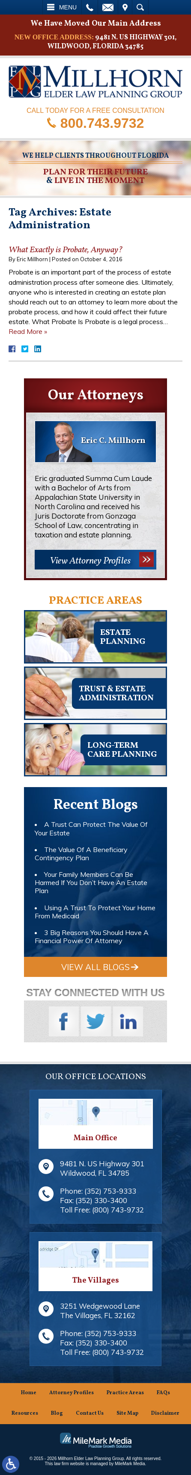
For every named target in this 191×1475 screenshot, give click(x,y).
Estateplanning (122, 637)
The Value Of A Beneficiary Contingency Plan (81, 853)
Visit (125, 7)
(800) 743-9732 (118, 1209)
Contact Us (90, 1413)
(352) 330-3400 (101, 1200)
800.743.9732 (102, 122)
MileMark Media (130, 1463)
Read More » (28, 331)
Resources (25, 1413)
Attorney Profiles (71, 1393)
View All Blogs (95, 967)
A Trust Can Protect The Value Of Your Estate (91, 828)
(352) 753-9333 (110, 1190)
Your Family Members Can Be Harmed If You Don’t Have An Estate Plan (91, 882)
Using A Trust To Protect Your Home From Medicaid (95, 911)
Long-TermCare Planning (122, 750)
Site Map (127, 1413)
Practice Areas (125, 1393)
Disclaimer (165, 1413)
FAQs (163, 1393)
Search (140, 7)
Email (108, 7)
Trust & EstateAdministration (116, 693)
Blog (57, 1413)
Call (90, 7)
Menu (68, 7)
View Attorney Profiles (90, 561)
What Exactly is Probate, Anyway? (65, 250)
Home (28, 1393)
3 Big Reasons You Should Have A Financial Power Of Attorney (92, 936)
